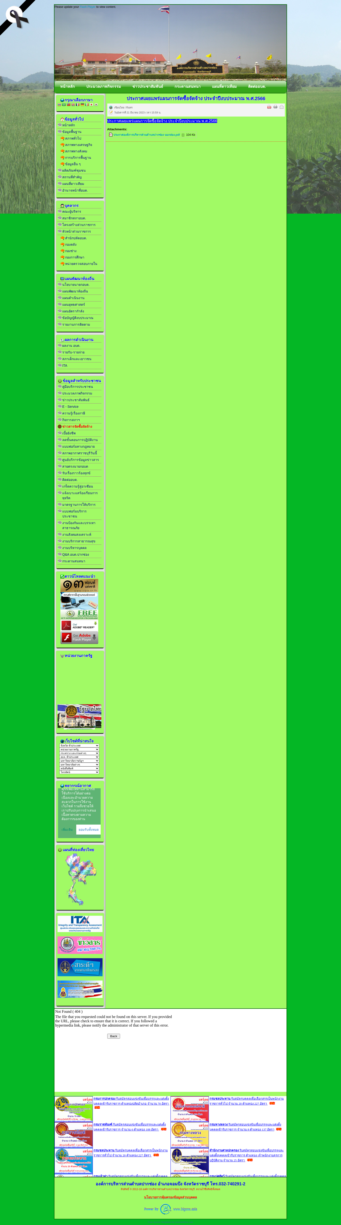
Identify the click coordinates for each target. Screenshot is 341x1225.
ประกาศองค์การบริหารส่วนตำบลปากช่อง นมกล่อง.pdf (146, 134)
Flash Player (88, 7)
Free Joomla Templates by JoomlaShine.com (170, 1222)
